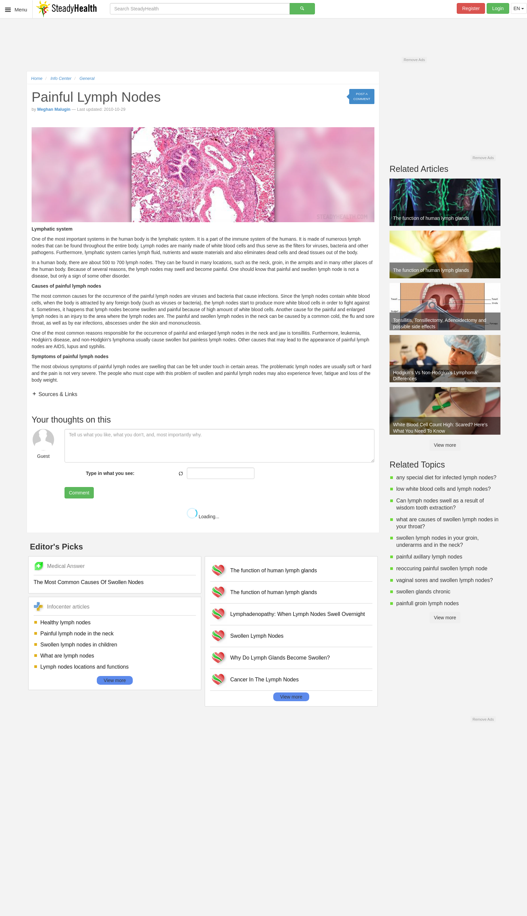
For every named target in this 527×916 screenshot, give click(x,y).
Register (471, 8)
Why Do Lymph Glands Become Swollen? (280, 658)
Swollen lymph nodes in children (78, 644)
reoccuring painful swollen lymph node (441, 568)
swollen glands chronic (423, 591)
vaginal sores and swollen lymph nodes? (444, 580)
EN (519, 8)
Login (497, 8)
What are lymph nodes (67, 656)
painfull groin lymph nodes (427, 603)
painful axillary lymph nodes (429, 557)
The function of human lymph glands (273, 570)
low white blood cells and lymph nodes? (443, 489)
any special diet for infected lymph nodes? (446, 477)
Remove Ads (414, 60)
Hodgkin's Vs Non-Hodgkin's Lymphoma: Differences (435, 375)
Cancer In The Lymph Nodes (264, 679)
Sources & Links (57, 394)
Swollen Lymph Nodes (257, 636)
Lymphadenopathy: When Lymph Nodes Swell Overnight (297, 614)
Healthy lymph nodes (65, 622)
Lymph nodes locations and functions (84, 667)
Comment (79, 492)
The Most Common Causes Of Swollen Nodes (89, 582)
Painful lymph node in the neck (77, 633)
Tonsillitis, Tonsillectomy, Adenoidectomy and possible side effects (439, 323)
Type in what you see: (110, 473)
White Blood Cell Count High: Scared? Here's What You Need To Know (440, 427)
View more (115, 680)
